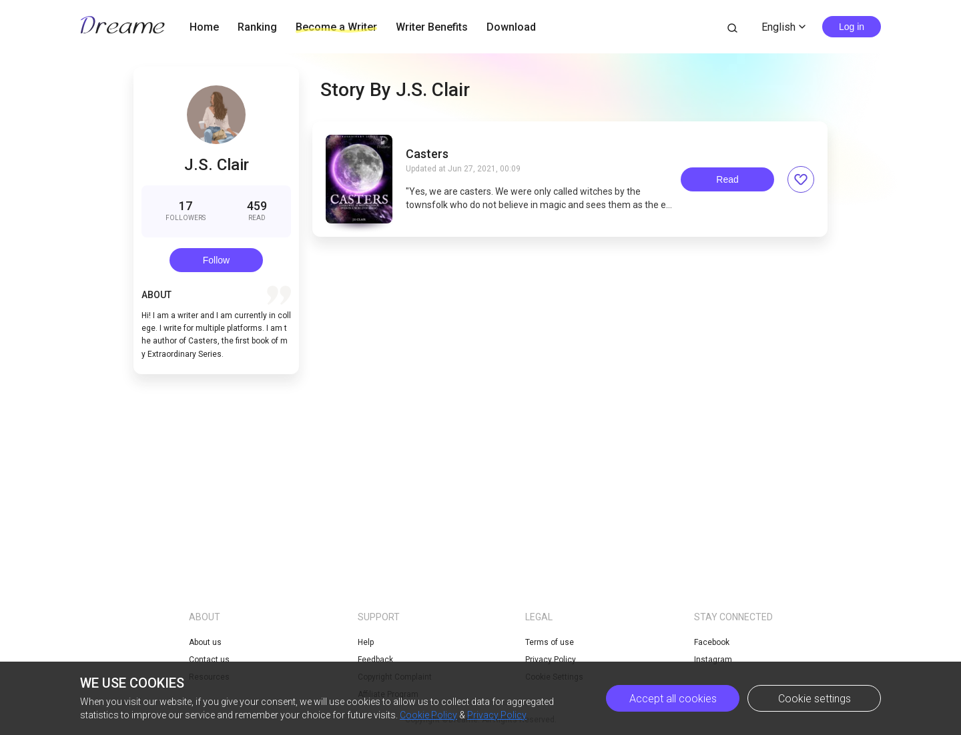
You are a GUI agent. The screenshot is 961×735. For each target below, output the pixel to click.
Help (366, 642)
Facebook (711, 642)
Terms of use (549, 642)
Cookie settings (814, 698)
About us (205, 642)
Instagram (713, 659)
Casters (427, 154)
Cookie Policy (428, 715)
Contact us (209, 659)
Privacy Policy (497, 715)
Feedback (375, 659)
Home (204, 27)
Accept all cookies (673, 698)
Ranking (257, 27)
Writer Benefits (432, 27)
